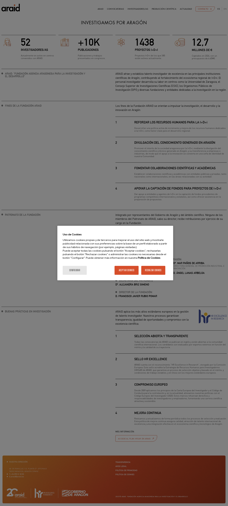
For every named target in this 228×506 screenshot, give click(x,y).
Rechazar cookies (153, 270)
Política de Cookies (149, 257)
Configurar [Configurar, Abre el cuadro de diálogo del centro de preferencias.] (74, 270)
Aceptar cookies (126, 270)
